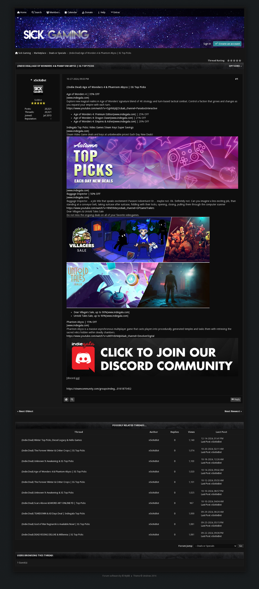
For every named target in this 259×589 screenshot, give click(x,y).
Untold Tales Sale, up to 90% (90, 315)
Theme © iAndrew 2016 (144, 576)
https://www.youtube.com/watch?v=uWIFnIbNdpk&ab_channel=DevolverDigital (110, 336)
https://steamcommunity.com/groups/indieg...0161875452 (99, 388)
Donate (87, 12)
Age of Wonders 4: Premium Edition (93, 114)
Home (21, 12)
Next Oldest (26, 411)
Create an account (227, 43)
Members (53, 12)
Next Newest (232, 411)
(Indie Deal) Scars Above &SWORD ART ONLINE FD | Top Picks (54, 503)
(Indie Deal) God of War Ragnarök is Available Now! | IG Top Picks (56, 524)
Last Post (205, 441)
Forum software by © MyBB (116, 576)
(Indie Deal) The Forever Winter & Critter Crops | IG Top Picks (53, 450)
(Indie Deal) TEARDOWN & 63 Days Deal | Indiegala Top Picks (53, 513)
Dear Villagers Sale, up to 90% (90, 312)
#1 (236, 79)
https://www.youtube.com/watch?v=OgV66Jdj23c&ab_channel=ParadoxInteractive (112, 108)
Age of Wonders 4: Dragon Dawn (92, 117)
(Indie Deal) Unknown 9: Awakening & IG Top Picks (48, 461)
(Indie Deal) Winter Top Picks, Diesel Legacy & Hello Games (52, 440)
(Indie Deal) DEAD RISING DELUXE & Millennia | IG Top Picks (52, 534)
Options (235, 66)
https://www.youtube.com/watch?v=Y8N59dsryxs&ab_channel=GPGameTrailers (110, 208)
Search (36, 12)
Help (101, 12)
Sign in (207, 43)
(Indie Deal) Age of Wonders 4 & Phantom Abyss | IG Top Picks (54, 471)
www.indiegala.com (77, 97)
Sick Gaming (24, 53)
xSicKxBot (40, 80)
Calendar (70, 12)
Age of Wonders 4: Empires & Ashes (93, 121)
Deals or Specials (57, 53)
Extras (115, 12)
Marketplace (40, 53)
